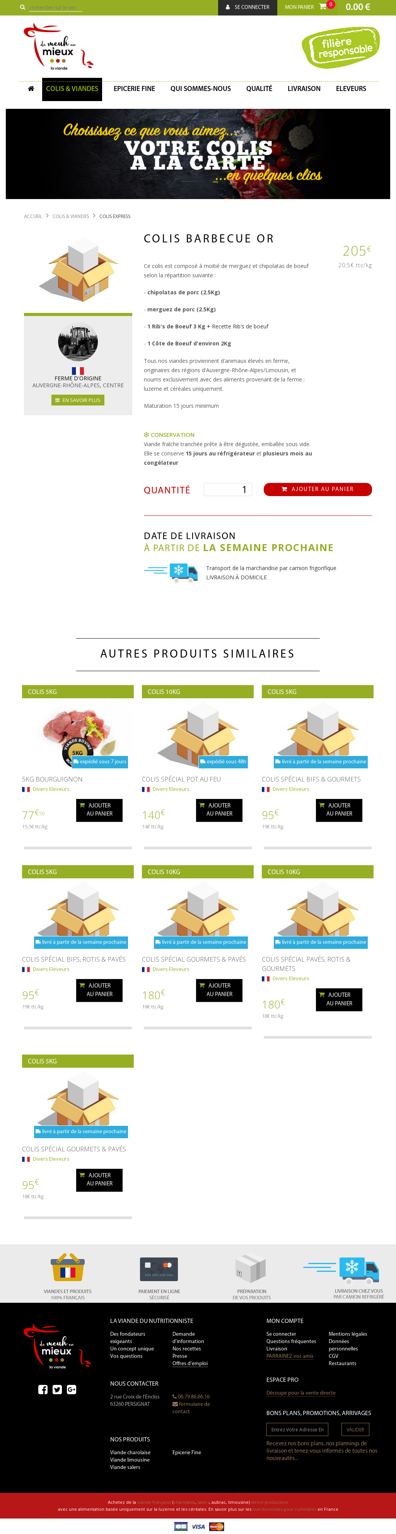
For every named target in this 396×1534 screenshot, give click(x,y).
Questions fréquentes (291, 1342)
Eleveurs (351, 89)
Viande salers (125, 1467)
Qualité (259, 89)
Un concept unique (132, 1349)
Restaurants (343, 1364)
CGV (333, 1356)
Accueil (33, 216)
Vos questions (126, 1356)
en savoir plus (78, 400)
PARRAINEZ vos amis (290, 1356)
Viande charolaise (130, 1453)
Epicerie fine (134, 89)
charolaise (184, 1502)
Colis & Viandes (72, 89)
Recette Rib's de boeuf (240, 326)
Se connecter (248, 7)
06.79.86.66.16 (191, 1397)
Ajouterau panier (96, 809)
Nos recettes (186, 1349)
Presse (179, 1356)
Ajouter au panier (318, 489)
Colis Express (114, 216)
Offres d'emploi (190, 1364)
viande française (154, 1502)
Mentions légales (348, 1334)
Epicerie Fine (186, 1453)
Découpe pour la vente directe (301, 1393)
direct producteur (269, 1502)
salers (203, 1502)
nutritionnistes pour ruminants (284, 1509)
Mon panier (310, 5)
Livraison (304, 89)
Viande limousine (130, 1460)
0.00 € (358, 7)
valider (355, 1429)
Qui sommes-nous (201, 89)
